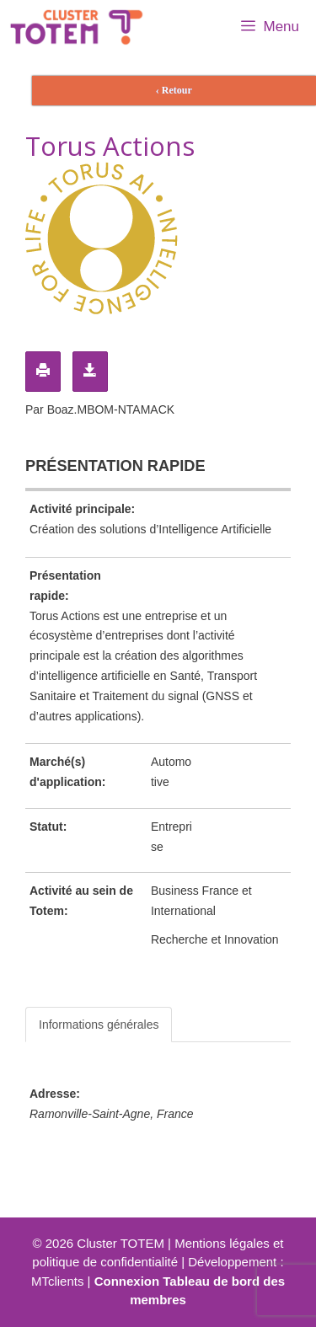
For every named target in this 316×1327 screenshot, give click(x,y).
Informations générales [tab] (98, 1024)
